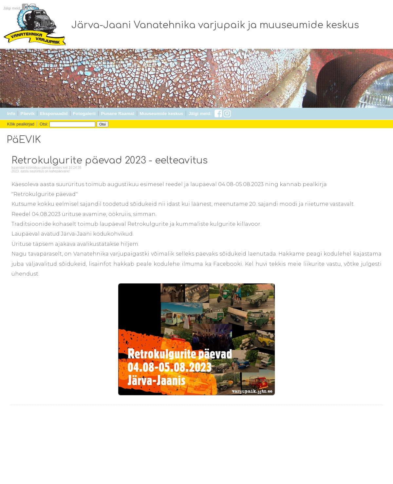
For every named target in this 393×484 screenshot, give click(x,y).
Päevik (28, 113)
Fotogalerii (84, 113)
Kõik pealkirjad (20, 124)
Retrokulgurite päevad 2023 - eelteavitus (109, 160)
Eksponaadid (54, 113)
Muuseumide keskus (161, 113)
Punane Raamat (117, 113)
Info (11, 113)
